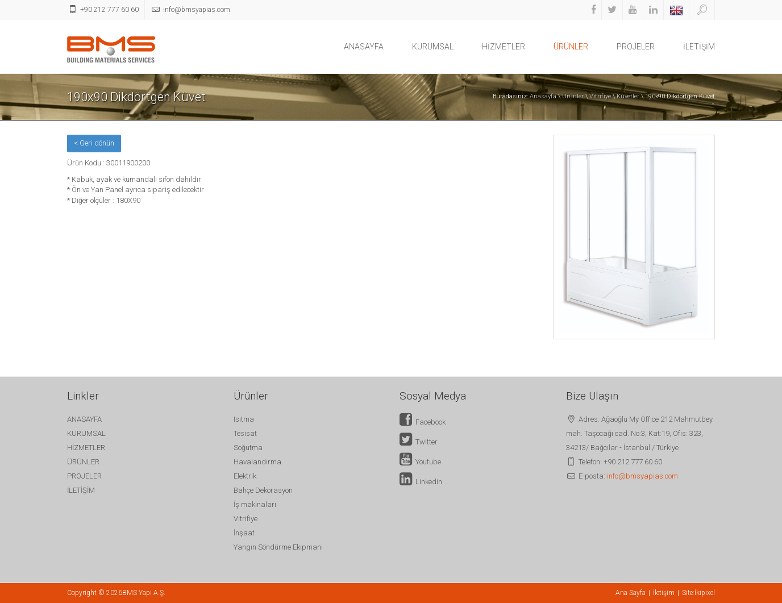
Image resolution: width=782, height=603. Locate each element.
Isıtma (244, 419)
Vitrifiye (600, 96)
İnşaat (244, 533)
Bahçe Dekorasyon (263, 490)
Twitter (419, 442)
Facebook (423, 422)
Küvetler (628, 96)
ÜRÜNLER (571, 46)
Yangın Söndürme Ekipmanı (278, 547)
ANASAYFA (364, 46)
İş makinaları (255, 504)
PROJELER (636, 46)
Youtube (420, 462)
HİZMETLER (503, 46)
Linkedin (421, 481)
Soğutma (248, 447)
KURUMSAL (433, 46)
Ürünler (573, 96)
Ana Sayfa (630, 593)
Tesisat (245, 433)
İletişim (664, 593)
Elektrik (245, 476)
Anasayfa (543, 96)
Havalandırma (257, 462)
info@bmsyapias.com (642, 476)
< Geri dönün (94, 143)
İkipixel (704, 593)
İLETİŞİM (699, 46)
